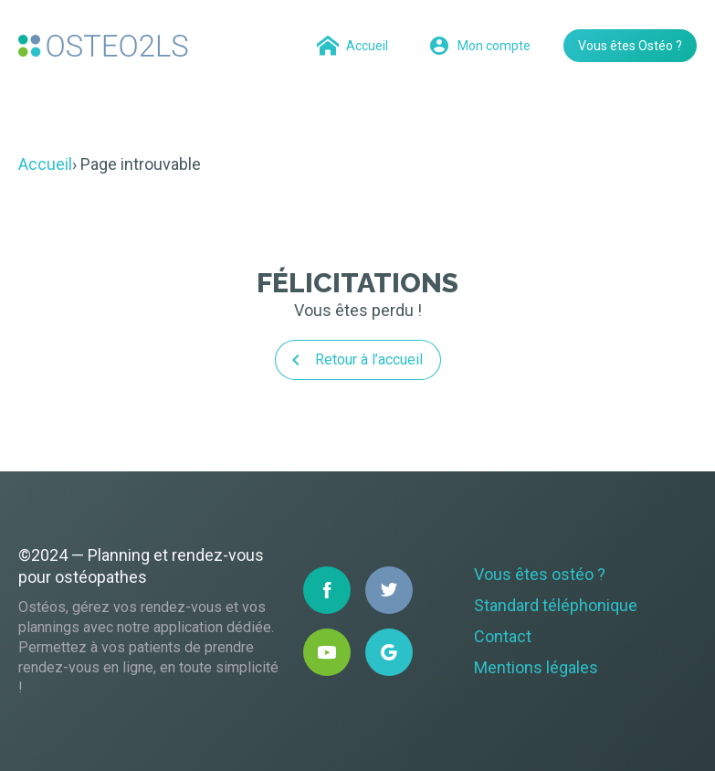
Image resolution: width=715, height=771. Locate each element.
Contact (502, 636)
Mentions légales (536, 667)
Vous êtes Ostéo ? (630, 45)
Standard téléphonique (555, 605)
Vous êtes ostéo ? (539, 574)
